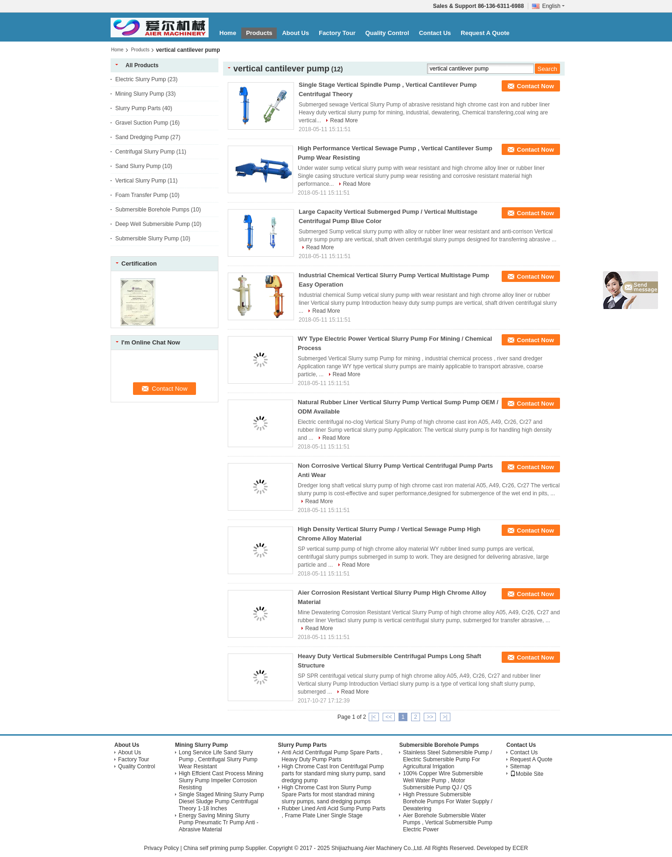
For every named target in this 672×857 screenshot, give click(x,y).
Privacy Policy (161, 848)
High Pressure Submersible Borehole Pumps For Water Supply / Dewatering (447, 801)
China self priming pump (213, 848)
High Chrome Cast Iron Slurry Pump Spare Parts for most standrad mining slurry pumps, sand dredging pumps (328, 794)
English (553, 6)
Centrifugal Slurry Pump (145, 151)
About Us (295, 32)
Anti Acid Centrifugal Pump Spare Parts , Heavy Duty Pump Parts (332, 756)
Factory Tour (337, 32)
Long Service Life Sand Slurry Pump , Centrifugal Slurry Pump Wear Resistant (218, 759)
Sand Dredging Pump (142, 137)
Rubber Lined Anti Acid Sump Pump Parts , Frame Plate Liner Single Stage (333, 812)
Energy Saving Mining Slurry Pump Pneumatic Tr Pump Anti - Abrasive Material (219, 822)
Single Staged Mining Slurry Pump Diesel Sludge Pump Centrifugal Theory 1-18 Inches (221, 801)
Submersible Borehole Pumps (152, 209)
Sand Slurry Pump (138, 166)
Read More (343, 120)
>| (445, 717)
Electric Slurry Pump (140, 79)
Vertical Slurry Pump (140, 180)
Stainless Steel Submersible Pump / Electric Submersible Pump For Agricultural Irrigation (447, 759)
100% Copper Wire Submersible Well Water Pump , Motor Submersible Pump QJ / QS (443, 780)
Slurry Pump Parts (138, 108)
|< (373, 717)
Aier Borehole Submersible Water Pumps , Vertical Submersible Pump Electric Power (447, 822)
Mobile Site (526, 774)
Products (259, 32)
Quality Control (387, 32)
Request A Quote (485, 32)
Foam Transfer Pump (141, 195)
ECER (520, 848)
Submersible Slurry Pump (147, 238)
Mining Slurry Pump (139, 94)
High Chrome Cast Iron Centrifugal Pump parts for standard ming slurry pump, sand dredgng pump (333, 773)
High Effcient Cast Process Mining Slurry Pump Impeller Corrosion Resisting (221, 780)
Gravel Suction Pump (141, 122)
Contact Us (435, 32)
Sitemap (520, 766)
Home (227, 32)
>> (430, 717)
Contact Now (535, 86)
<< (388, 717)
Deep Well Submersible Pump (152, 224)
